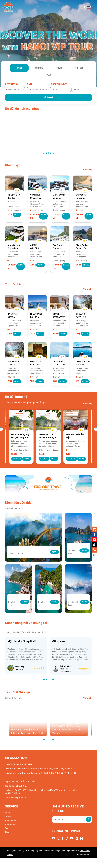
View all (87, 169)
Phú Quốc (43, 599)
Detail (17, 215)
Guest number (59, 84)
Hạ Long (72, 548)
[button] (44, 153)
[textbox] (15, 89)
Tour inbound (11, 823)
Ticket (8, 834)
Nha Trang (13, 599)
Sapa (70, 599)
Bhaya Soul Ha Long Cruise (81, 197)
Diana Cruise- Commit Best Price (82, 248)
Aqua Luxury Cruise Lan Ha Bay (14, 248)
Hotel (7, 815)
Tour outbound (11, 826)
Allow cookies (83, 854)
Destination (12, 84)
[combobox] (15, 88)
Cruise (8, 819)
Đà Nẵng (13, 551)
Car (6, 830)
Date (29, 84)
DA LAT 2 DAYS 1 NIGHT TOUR (82, 317)
